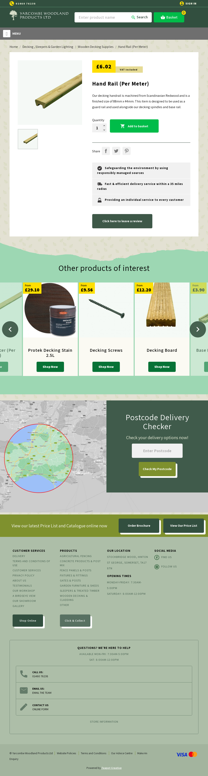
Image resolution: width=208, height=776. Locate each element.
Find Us (163, 557)
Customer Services (27, 570)
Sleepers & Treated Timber (80, 590)
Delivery (19, 556)
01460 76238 (26, 3)
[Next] (198, 329)
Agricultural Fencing (76, 556)
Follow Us (165, 566)
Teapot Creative (111, 768)
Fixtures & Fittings (74, 575)
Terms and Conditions (93, 753)
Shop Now (50, 367)
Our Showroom (24, 601)
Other (64, 605)
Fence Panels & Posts (75, 570)
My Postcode (157, 469)
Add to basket (134, 126)
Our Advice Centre (121, 753)
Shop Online (28, 620)
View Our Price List (183, 525)
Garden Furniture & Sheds (79, 585)
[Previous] (10, 329)
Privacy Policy (24, 575)
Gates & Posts (70, 580)
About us (19, 580)
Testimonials (22, 585)
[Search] (113, 17)
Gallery (18, 606)
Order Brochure (139, 525)
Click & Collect (75, 620)
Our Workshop (24, 590)
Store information (104, 721)
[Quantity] (97, 127)
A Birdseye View (24, 596)
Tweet (116, 151)
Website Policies (66, 753)
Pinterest (126, 151)
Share (106, 151)
